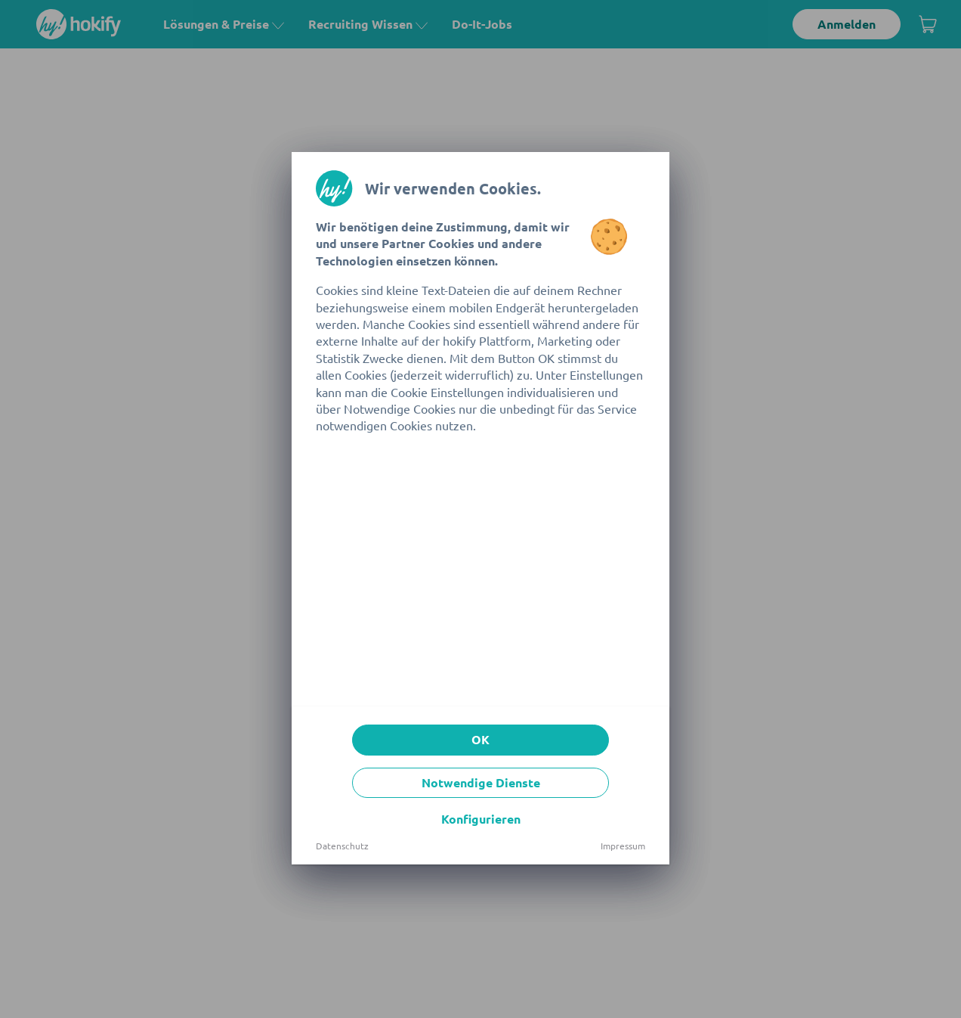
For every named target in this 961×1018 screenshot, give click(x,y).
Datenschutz (342, 846)
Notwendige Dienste (481, 782)
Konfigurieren (481, 819)
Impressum (623, 846)
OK (480, 739)
